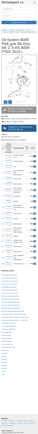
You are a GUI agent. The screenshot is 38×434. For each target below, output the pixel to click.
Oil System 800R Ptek (27, 32)
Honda (32, 421)
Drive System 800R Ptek (9, 275)
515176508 (8, 160)
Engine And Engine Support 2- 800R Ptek (15, 317)
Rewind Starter (6, 335)
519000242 (8, 217)
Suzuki (19, 423)
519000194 (8, 165)
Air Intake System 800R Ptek (11, 302)
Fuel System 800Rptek (9, 326)
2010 (27, 30)
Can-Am (26, 421)
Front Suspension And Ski (10, 293)
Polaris (25, 423)
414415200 (8, 223)
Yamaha (19, 421)
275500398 (8, 178)
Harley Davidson (7, 425)
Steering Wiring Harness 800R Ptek (13, 311)
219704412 (8, 229)
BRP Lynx (32, 423)
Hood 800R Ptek (7, 332)
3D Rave (4, 368)
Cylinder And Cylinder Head (10, 299)
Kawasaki (12, 423)
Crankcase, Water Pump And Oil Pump (14, 314)
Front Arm (5, 353)
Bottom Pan (5, 350)
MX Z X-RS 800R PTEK (10, 32)
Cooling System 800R (8, 347)
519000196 (8, 235)
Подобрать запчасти (19, 22)
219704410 (8, 171)
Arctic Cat (11, 421)
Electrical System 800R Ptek (10, 305)
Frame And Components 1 (10, 284)
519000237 (8, 155)
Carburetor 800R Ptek (8, 323)
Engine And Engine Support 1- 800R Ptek (15, 320)
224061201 (8, 195)
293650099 (8, 212)
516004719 (8, 263)
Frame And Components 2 (10, 281)
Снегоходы (20, 30)
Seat (3, 374)
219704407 (8, 240)
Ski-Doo (11, 30)
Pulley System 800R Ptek (10, 290)
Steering (4, 359)
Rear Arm (4, 362)
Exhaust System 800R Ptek (10, 296)
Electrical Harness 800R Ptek (11, 308)
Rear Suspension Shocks (9, 278)
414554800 (8, 183)
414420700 (8, 245)
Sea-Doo (5, 423)
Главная (4, 30)
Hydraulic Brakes (7, 341)
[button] (19, 9)
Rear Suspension (7, 338)
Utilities (4, 356)
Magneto (4, 365)
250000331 (8, 189)
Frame (4, 371)
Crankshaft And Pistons (9, 287)
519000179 (8, 200)
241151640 (8, 206)
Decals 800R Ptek (7, 344)
